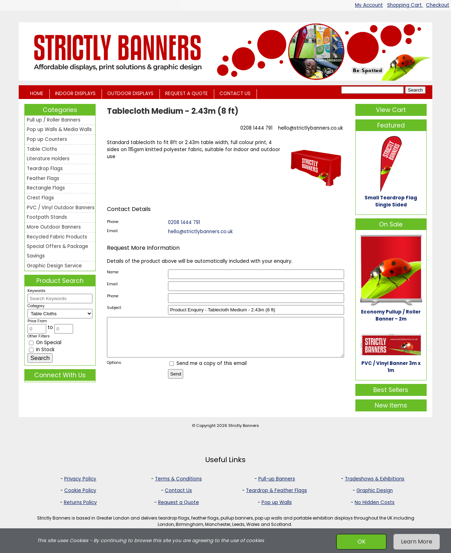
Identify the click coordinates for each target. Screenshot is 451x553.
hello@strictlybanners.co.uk (310, 128)
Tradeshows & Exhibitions (374, 479)
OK (361, 542)
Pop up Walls (276, 502)
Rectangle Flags (46, 188)
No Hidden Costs (375, 502)
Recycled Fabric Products (57, 237)
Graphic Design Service (54, 265)
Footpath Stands (47, 217)
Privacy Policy (80, 479)
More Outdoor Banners (54, 227)
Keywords (37, 290)
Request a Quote (178, 502)
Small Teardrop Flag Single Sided (391, 201)
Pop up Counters (47, 139)
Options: (114, 370)
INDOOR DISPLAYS (75, 93)
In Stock (42, 349)
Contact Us (178, 490)
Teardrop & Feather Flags (276, 490)
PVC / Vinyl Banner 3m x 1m (391, 367)
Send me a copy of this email (208, 370)
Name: (113, 272)
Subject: (114, 307)
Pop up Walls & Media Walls (59, 129)
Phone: (113, 221)
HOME (36, 93)
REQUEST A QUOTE (186, 93)
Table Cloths (42, 149)
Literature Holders (48, 158)
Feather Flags (43, 178)
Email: (112, 231)
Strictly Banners (243, 425)
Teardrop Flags (45, 168)
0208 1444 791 (256, 128)
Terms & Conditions (178, 479)
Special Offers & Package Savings (57, 251)
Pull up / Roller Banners (53, 120)
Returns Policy (80, 502)
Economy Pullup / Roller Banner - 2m (391, 315)
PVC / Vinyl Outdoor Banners (61, 207)
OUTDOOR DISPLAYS (130, 93)
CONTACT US (235, 93)
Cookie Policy (80, 490)
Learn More (416, 542)
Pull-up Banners (276, 479)
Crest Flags (40, 197)
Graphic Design (374, 490)
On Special (45, 342)
